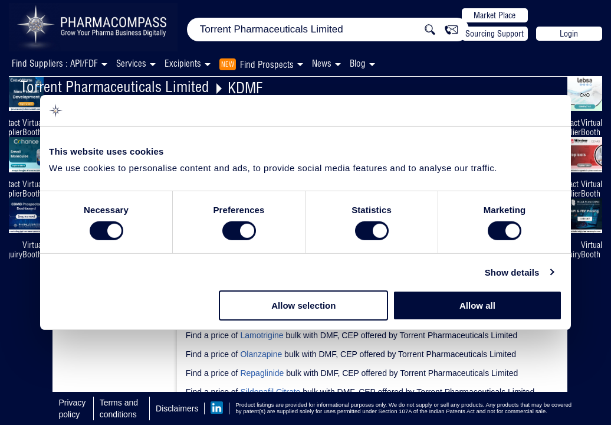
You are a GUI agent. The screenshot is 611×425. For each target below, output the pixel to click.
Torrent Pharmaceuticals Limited (114, 86)
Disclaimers (177, 408)
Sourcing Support (494, 33)
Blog (358, 63)
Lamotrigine (261, 335)
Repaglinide (262, 373)
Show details (512, 272)
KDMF (245, 88)
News (321, 63)
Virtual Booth (33, 127)
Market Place (494, 15)
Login (569, 33)
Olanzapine (261, 354)
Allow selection (303, 305)
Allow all (477, 305)
